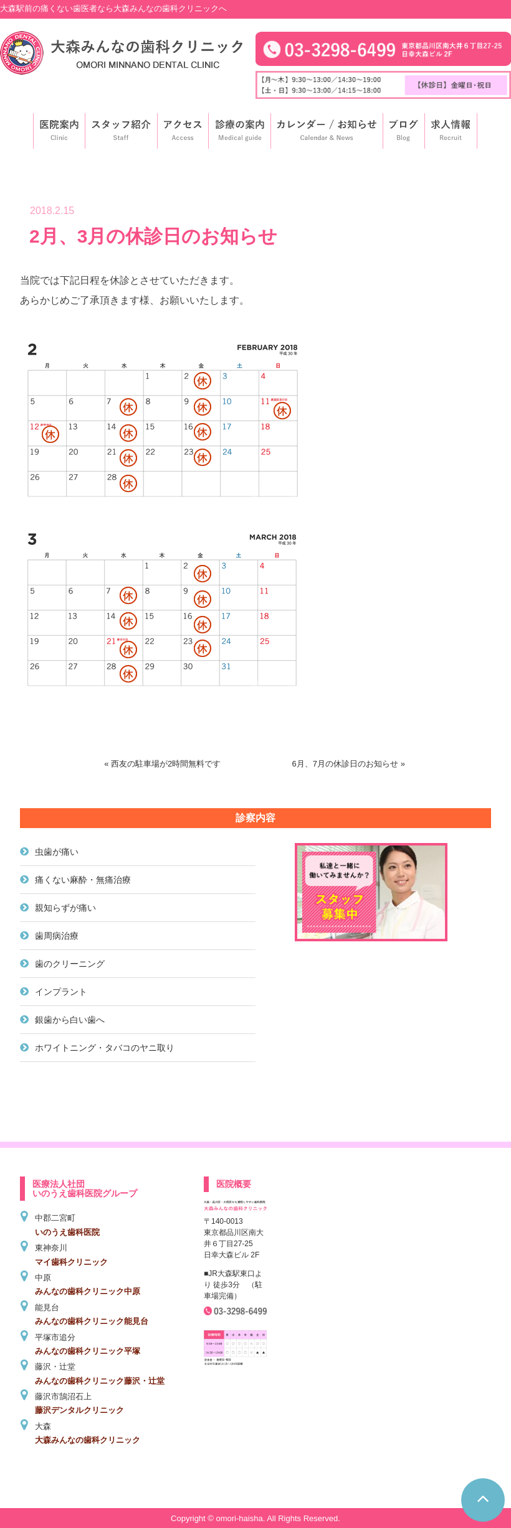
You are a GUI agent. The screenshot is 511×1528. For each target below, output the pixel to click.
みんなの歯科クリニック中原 (87, 1291)
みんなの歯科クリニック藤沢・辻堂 (100, 1381)
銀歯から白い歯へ (70, 1020)
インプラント (61, 992)
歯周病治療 (57, 936)
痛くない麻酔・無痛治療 (83, 880)
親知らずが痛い (65, 908)
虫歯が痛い (57, 852)
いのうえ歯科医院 (67, 1232)
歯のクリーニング (70, 964)
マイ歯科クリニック (71, 1262)
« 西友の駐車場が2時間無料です (162, 763)
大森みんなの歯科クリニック (87, 1440)
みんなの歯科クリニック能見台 (91, 1321)
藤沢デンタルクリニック (79, 1410)
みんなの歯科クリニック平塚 (87, 1351)
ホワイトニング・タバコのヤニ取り (104, 1048)
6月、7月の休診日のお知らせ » (348, 763)
